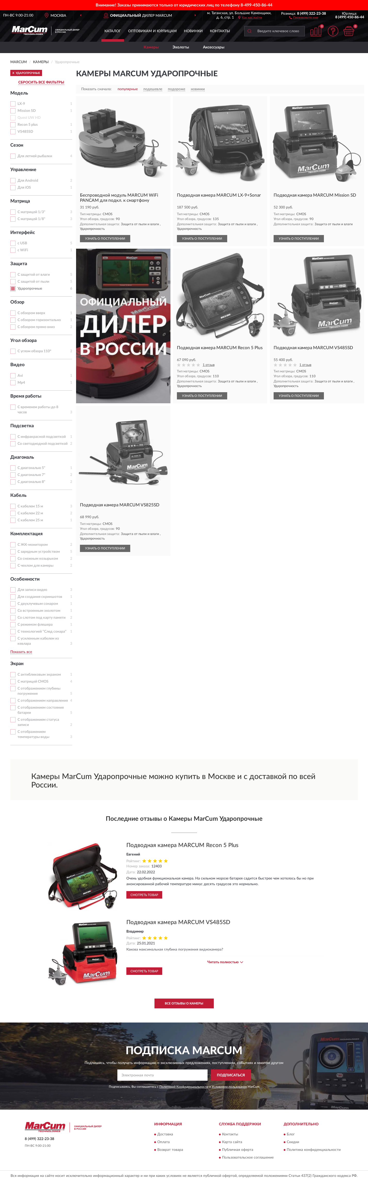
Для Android (28, 180)
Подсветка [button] (22, 426)
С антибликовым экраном (39, 674)
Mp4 (21, 382)
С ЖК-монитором (33, 545)
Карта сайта (232, 1142)
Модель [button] (19, 93)
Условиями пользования (229, 1086)
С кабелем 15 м (30, 506)
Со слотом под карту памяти (42, 617)
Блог (291, 1134)
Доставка (165, 1134)
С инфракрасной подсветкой (42, 437)
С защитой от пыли (33, 281)
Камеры (151, 47)
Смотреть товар (144, 895)
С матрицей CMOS (33, 681)
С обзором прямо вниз (36, 327)
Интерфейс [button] (22, 232)
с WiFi (23, 250)
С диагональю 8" (31, 482)
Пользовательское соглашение (248, 1157)
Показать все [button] (21, 652)
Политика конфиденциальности (314, 1150)
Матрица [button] (20, 201)
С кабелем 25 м (30, 520)
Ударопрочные (30, 288)
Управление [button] (23, 169)
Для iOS (24, 187)
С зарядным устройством (39, 552)
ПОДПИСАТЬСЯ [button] (231, 1075)
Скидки (293, 1142)
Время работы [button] (26, 396)
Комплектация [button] (26, 534)
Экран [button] (16, 663)
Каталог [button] (112, 31)
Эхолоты (181, 47)
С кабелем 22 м (30, 513)
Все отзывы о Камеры (184, 1003)
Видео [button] (17, 365)
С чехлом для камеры (35, 565)
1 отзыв (209, 365)
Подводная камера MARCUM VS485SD (178, 922)
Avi (20, 376)
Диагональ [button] (22, 457)
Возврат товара (170, 1150)
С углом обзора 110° (34, 351)
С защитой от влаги (34, 275)
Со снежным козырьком (38, 558)
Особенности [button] (25, 579)
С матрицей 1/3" (31, 212)
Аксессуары (213, 47)
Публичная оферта (237, 1150)
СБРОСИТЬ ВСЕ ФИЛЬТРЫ (41, 82)
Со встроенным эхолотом (39, 611)
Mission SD (27, 111)
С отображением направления (43, 700)
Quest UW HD (29, 118)
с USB (22, 243)
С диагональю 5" (31, 468)
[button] (303, 17)
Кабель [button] (18, 495)
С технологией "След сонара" (42, 631)
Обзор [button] (17, 302)
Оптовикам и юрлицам (152, 31)
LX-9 (21, 104)
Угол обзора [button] (23, 340)
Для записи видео (32, 590)
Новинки (193, 31)
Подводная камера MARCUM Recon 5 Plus (182, 845)
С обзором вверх (31, 313)
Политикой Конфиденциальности (183, 1086)
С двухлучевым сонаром (38, 604)
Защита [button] (18, 264)
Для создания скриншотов (40, 597)
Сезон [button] (16, 145)
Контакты (220, 31)
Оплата (163, 1142)
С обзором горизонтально (39, 320)
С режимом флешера (35, 624)
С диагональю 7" (31, 475)
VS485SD (25, 131)
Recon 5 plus (28, 125)
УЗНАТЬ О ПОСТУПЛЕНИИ (105, 238)
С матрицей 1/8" (31, 219)
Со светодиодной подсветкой (43, 444)
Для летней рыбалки (35, 156)
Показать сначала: (96, 89)
